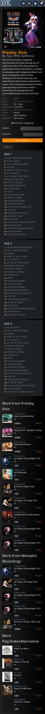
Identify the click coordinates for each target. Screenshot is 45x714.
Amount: (5, 128)
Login (16, 98)
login (40, 423)
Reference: (6, 134)
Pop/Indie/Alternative (24, 101)
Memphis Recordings (23, 110)
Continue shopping (22, 123)
